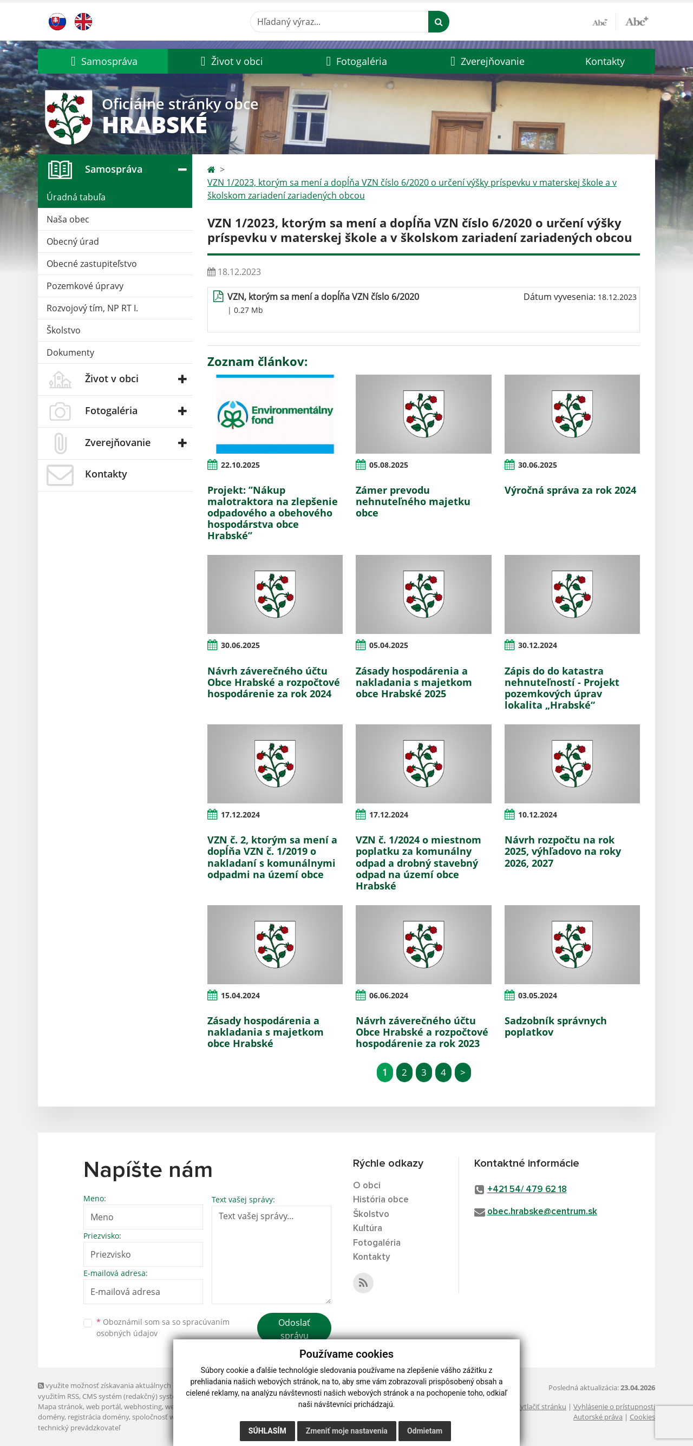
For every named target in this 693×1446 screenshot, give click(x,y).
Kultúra (367, 1228)
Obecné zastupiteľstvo (92, 264)
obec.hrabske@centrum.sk (542, 1211)
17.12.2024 (240, 814)
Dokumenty (70, 352)
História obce (381, 1200)
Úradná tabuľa (76, 197)
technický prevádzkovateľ (79, 1427)
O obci (367, 1185)
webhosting (143, 1406)
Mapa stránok (60, 1406)
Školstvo (64, 330)
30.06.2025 (537, 465)
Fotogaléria (377, 1243)
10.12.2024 (537, 814)
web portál (103, 1406)
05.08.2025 (388, 465)
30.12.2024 (537, 645)
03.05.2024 (537, 995)
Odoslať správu (294, 1329)
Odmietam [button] (424, 1431)
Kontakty (605, 61)
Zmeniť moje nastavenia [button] (347, 1431)
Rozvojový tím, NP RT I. (92, 308)
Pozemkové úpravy (85, 286)
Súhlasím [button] (267, 1431)
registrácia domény (98, 1417)
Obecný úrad (73, 241)
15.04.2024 (240, 995)
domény (51, 1417)
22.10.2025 (240, 465)
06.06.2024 (388, 995)
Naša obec (68, 219)
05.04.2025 (388, 645)
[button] (103, 61)
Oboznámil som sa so (163, 1327)
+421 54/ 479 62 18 (527, 1189)
